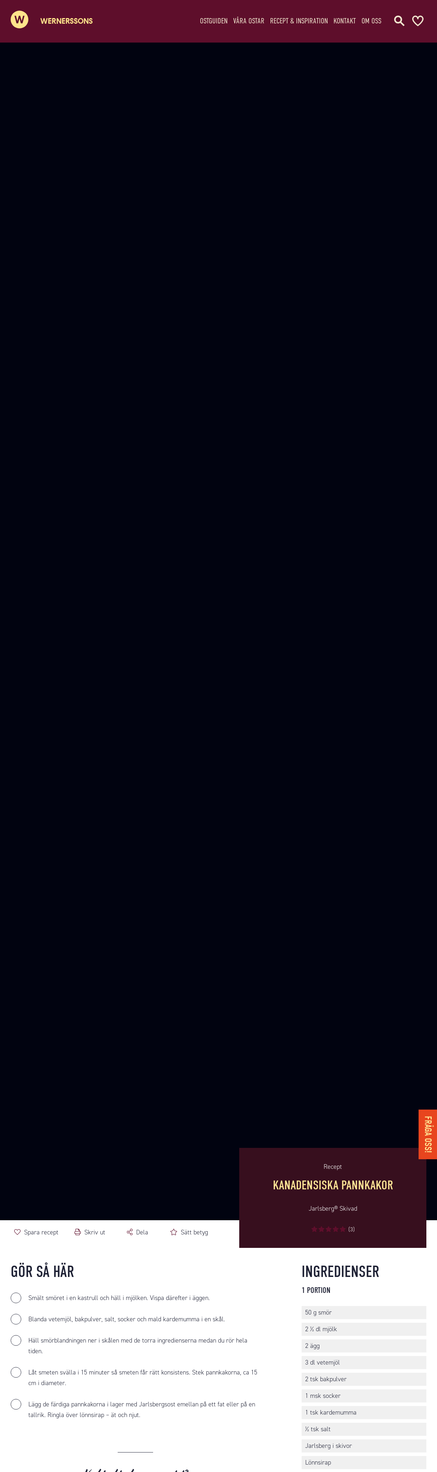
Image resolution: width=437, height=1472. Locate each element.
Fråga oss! (427, 1134)
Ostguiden (214, 19)
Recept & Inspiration (299, 19)
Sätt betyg (194, 1232)
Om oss (371, 19)
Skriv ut (94, 1232)
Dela (142, 1232)
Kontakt (345, 19)
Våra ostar (248, 19)
